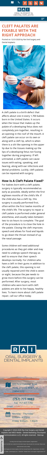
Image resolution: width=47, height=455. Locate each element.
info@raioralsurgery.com (27, 406)
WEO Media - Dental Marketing (24, 433)
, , (25, 388)
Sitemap (40, 435)
